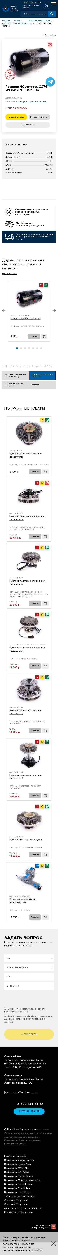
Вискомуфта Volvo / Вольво (19, 1176)
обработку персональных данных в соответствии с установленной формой (28, 1019)
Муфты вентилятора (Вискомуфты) (15, 375)
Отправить (29, 1034)
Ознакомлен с (25, 1010)
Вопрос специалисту (39, 117)
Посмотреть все (9, 273)
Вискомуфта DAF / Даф (16, 1172)
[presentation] (27, 997)
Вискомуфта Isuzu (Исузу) (17, 1192)
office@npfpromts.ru (24, 1092)
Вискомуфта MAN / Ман (16, 1168)
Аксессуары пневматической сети (22, 1208)
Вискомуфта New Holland (17, 1188)
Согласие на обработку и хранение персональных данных (22, 1142)
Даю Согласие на (28, 1019)
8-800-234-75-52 (29, 1103)
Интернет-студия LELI (41, 1228)
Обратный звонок (29, 1111)
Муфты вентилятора (15, 1156)
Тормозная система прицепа (39, 20)
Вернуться (49, 35)
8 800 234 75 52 (32, 2)
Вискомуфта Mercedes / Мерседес (23, 1180)
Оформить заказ (16, 117)
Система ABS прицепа (16, 1200)
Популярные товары (24, 408)
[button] (3, 311)
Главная (6, 20)
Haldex (35, 384)
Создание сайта (43, 1225)
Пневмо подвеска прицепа (14, 384)
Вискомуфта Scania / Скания (19, 1160)
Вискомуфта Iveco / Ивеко (18, 1164)
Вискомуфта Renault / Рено (18, 1184)
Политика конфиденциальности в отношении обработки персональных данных (28, 1135)
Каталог (17, 20)
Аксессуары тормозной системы (16, 23)
